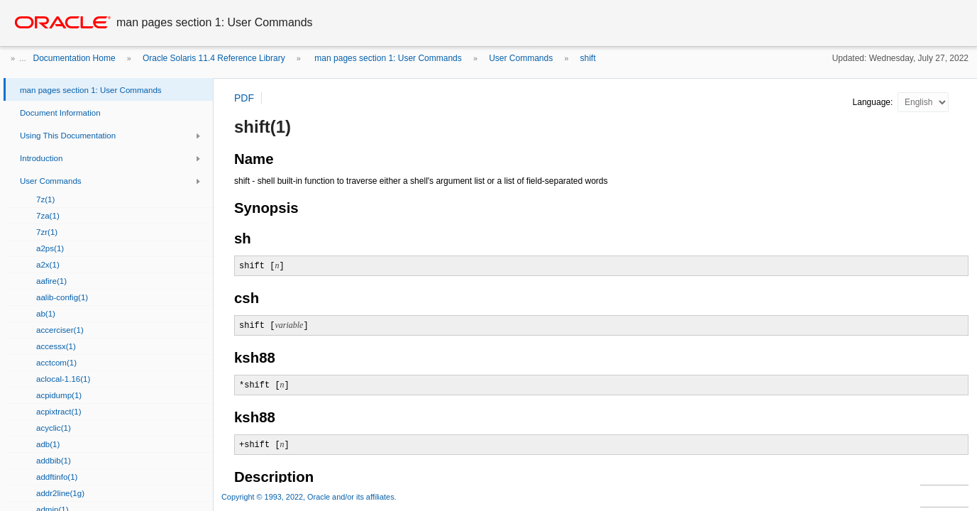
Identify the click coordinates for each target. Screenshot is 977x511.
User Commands (521, 58)
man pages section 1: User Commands (387, 58)
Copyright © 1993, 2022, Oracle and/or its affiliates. (310, 497)
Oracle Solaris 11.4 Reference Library (214, 58)
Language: (874, 102)
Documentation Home (74, 58)
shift (588, 58)
